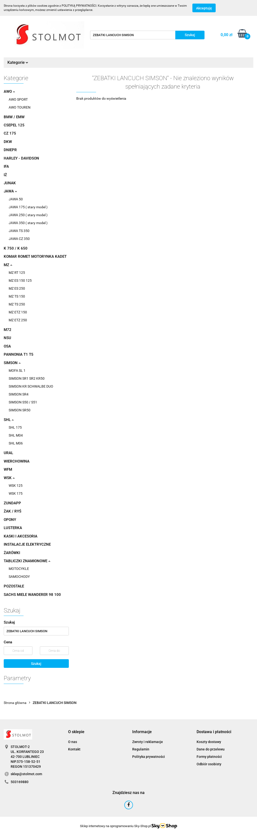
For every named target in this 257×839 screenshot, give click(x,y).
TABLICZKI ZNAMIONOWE (27, 561)
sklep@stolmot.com (26, 774)
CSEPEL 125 (14, 125)
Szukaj (36, 664)
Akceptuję (204, 8)
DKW (8, 142)
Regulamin (140, 749)
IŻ (5, 175)
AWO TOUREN (19, 107)
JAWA (10, 191)
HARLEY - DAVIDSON (21, 158)
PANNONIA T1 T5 (18, 354)
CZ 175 (10, 133)
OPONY (10, 519)
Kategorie (17, 62)
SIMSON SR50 (19, 410)
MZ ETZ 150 (18, 312)
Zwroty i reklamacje (147, 742)
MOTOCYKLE (19, 569)
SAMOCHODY (19, 577)
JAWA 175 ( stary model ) (28, 207)
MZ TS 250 (17, 304)
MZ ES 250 (17, 288)
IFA (6, 166)
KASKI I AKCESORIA (20, 536)
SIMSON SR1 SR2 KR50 (27, 378)
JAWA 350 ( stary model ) (28, 223)
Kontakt (74, 749)
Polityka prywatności (148, 757)
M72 (7, 329)
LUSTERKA (13, 528)
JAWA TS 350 (19, 231)
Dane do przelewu (211, 749)
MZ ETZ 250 (18, 320)
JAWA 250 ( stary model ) (28, 215)
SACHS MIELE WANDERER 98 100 (32, 594)
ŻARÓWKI (12, 553)
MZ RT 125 (17, 273)
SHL (9, 420)
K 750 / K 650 (15, 248)
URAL (8, 453)
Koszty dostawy (209, 742)
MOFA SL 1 (17, 371)
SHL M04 (16, 435)
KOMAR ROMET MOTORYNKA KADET (35, 256)
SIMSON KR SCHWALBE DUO (31, 386)
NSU (7, 338)
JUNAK (10, 183)
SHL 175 (15, 427)
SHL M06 (16, 443)
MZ (8, 265)
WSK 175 (16, 493)
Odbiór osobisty (209, 764)
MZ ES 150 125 (20, 280)
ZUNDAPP (12, 503)
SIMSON (12, 363)
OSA (7, 346)
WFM (8, 469)
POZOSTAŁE (14, 586)
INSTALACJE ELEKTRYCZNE (27, 544)
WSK (9, 478)
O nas (72, 742)
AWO (9, 91)
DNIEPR (10, 150)
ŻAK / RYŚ (12, 511)
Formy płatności (209, 757)
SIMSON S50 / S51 (23, 402)
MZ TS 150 (17, 296)
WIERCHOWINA (16, 461)
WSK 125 (16, 486)
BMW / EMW (14, 117)
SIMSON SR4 (18, 394)
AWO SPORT (18, 99)
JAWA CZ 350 (19, 239)
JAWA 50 (16, 199)
